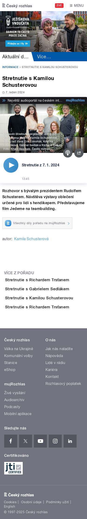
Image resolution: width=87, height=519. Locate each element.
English (9, 506)
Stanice (10, 363)
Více (44, 56)
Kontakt (52, 376)
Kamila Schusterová (31, 239)
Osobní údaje (31, 502)
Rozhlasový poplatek (63, 383)
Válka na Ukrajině (18, 349)
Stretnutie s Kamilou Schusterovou (39, 298)
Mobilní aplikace (18, 414)
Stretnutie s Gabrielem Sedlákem (37, 289)
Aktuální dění (16, 56)
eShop (9, 369)
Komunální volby (18, 356)
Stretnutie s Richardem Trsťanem (37, 279)
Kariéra (51, 369)
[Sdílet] (79, 153)
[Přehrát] (10, 165)
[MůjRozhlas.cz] (75, 100)
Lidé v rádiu (55, 363)
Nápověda (54, 356)
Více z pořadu (19, 273)
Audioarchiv (14, 400)
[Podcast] (67, 153)
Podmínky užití (57, 502)
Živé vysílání (14, 393)
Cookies (10, 502)
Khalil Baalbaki (20, 149)
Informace (10, 67)
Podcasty (12, 407)
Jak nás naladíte (59, 349)
